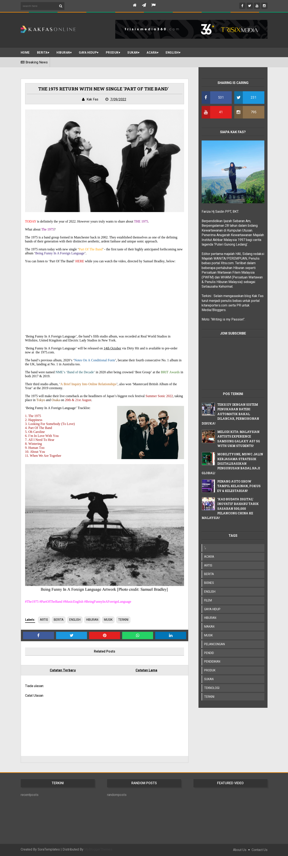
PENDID (209, 653)
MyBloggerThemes (98, 849)
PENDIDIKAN (212, 661)
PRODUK (112, 52)
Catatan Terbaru (63, 670)
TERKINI (123, 619)
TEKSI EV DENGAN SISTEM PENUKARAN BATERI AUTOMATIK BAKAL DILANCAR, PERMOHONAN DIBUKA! (230, 414)
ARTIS (44, 619)
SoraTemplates (49, 849)
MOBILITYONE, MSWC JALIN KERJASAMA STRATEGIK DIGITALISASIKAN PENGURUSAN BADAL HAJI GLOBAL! (232, 463)
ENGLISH (172, 52)
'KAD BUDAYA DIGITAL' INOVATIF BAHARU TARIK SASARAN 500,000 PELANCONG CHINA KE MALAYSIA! (230, 508)
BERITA (42, 52)
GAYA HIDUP (212, 609)
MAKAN (209, 626)
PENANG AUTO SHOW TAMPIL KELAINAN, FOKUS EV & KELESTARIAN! (239, 486)
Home (25, 52)
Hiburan (63, 52)
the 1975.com (45, 352)
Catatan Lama (146, 670)
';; (205, 548)
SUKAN (132, 52)
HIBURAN (92, 619)
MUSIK (108, 619)
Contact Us (260, 850)
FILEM (208, 600)
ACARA (152, 52)
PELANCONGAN (214, 644)
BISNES (209, 582)
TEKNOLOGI (211, 688)
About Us (239, 850)
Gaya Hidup (88, 52)
